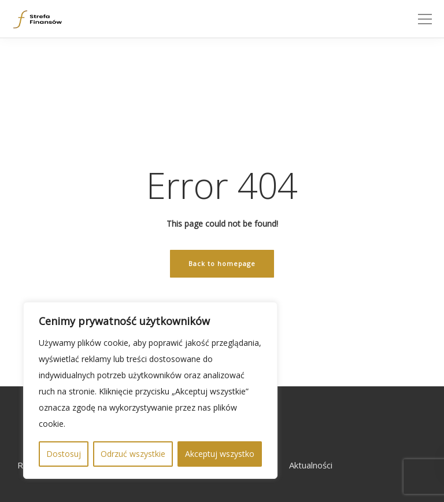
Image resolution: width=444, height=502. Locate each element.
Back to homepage (222, 263)
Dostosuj (63, 453)
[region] (150, 390)
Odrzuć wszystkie (133, 453)
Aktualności (310, 465)
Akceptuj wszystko (219, 453)
